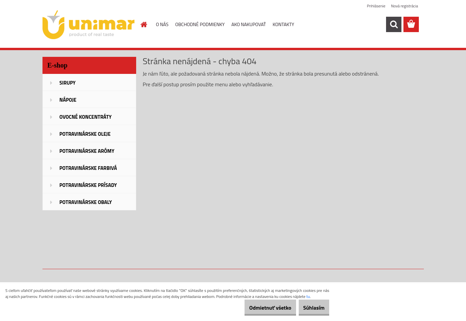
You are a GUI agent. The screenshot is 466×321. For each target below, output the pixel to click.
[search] (393, 24)
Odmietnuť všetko (259, 308)
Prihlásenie (376, 6)
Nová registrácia (404, 6)
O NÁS (162, 24)
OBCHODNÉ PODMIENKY (200, 24)
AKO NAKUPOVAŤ (248, 24)
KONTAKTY (283, 24)
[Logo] (88, 24)
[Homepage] (143, 24)
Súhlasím (310, 308)
